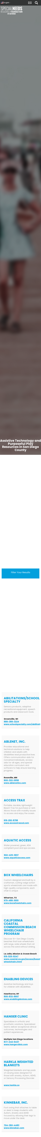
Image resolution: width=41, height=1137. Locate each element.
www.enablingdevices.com (18, 999)
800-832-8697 (11, 996)
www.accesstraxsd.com (16, 823)
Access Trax (14, 800)
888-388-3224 (11, 721)
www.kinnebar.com (14, 1127)
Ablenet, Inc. (14, 741)
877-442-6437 (11, 1041)
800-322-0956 (11, 780)
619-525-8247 (11, 956)
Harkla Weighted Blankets (18, 1063)
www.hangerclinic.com (16, 1044)
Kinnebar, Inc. (16, 1102)
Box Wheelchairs (18, 875)
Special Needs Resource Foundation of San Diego (12, 10)
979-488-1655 (11, 900)
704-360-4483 (11, 1125)
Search (36, 2)
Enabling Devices (18, 979)
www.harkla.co (11, 1085)
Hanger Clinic (16, 1016)
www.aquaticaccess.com (17, 857)
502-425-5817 (11, 855)
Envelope (29, 2)
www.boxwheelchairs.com (17, 903)
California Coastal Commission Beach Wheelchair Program (20, 927)
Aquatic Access (17, 840)
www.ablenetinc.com (15, 782)
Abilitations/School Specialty (22, 700)
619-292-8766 (11, 820)
